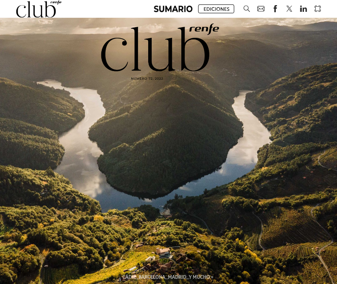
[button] (173, 9)
